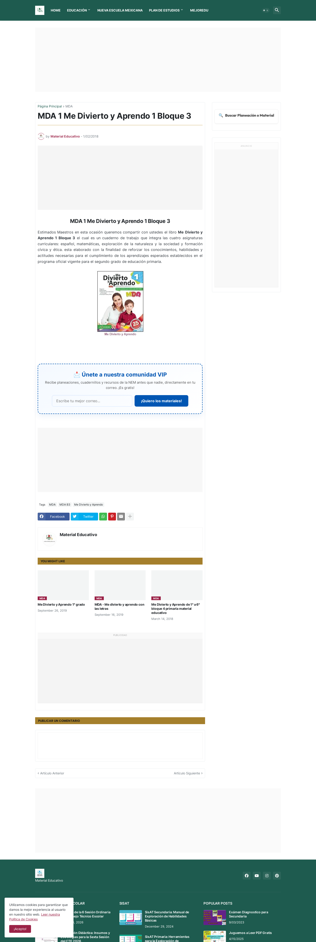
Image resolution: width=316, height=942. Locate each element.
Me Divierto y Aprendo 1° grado (61, 604)
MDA (69, 106)
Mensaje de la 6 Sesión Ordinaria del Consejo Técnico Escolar (85, 914)
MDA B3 (64, 504)
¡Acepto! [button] (20, 929)
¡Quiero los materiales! (161, 401)
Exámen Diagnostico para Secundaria (248, 914)
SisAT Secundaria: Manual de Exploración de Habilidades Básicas (167, 916)
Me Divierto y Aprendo (88, 504)
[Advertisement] (158, 60)
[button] (266, 10)
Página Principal (50, 106)
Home (56, 10)
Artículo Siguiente (187, 773)
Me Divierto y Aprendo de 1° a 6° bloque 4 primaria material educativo (175, 608)
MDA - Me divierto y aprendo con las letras (119, 606)
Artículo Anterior (52, 773)
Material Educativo (78, 534)
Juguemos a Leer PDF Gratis (250, 933)
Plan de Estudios (164, 10)
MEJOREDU (199, 10)
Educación (77, 10)
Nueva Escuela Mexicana (120, 10)
